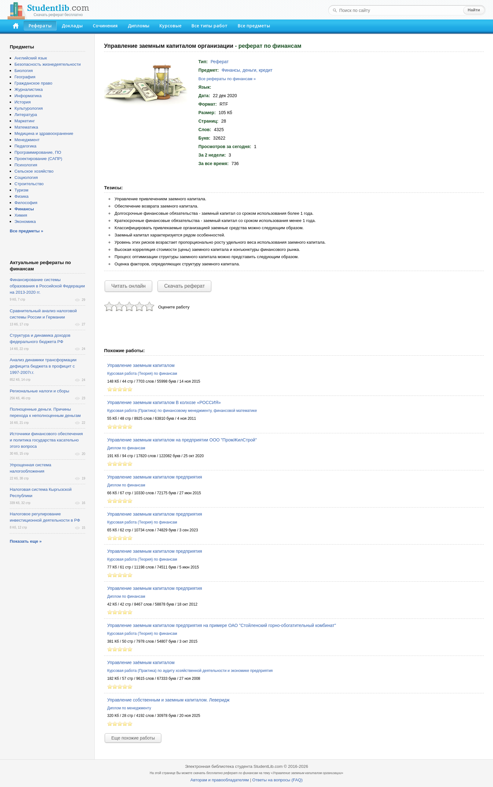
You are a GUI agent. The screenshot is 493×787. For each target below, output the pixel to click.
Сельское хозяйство (33, 171)
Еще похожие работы (133, 737)
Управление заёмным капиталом (140, 662)
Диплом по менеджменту (129, 708)
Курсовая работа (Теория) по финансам (142, 373)
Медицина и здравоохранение (43, 133)
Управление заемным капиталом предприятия (154, 476)
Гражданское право (33, 83)
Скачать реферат (184, 286)
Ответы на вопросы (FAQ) (277, 780)
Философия (25, 202)
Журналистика (28, 89)
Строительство (29, 183)
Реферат (220, 61)
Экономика (25, 221)
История (22, 102)
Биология (23, 70)
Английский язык (30, 58)
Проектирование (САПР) (38, 158)
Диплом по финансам (126, 448)
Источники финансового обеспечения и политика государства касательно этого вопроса (46, 440)
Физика (21, 196)
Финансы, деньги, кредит (247, 70)
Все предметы (254, 26)
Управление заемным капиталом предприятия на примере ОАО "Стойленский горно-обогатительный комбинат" (221, 625)
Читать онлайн (128, 286)
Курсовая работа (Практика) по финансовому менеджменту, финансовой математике (182, 410)
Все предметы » (26, 231)
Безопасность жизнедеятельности (47, 64)
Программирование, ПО (37, 152)
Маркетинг (24, 121)
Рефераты (40, 26)
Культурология (28, 108)
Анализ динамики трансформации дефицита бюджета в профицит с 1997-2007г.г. (43, 366)
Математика (26, 127)
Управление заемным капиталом (140, 365)
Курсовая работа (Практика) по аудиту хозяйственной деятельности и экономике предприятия (190, 670)
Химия (20, 215)
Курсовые (170, 26)
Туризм (21, 190)
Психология (25, 165)
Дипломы (138, 26)
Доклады (72, 26)
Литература (25, 114)
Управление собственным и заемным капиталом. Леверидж (168, 699)
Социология (26, 177)
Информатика (28, 95)
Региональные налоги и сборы (39, 391)
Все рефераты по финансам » (227, 78)
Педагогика (25, 146)
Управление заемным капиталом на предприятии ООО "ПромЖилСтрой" (182, 439)
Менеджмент (27, 139)
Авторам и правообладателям (220, 780)
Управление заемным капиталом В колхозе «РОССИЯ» (164, 402)
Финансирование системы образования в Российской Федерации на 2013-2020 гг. (47, 286)
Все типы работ (209, 26)
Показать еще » (26, 541)
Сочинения (105, 26)
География (24, 77)
